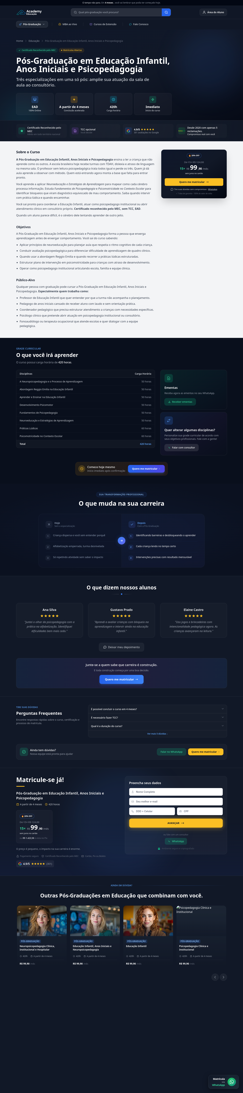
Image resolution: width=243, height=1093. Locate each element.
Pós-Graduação (32, 24)
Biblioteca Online (158, 1012)
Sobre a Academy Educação (77, 1007)
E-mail (195, 1028)
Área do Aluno (213, 12)
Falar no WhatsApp (171, 751)
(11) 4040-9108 (113, 1007)
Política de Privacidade (156, 1058)
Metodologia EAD (71, 1018)
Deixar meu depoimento (121, 647)
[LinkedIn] (158, 1022)
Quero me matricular (194, 182)
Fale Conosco (138, 24)
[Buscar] (166, 12)
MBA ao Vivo (67, 24)
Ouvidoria (198, 1034)
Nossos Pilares (70, 1012)
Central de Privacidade (214, 1058)
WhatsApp (176, 841)
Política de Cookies (185, 1058)
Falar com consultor (181, 447)
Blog (195, 1040)
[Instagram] (150, 1022)
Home (19, 40)
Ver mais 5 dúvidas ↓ (157, 733)
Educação (34, 40)
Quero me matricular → (146, 468)
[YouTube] (166, 1022)
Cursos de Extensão (103, 24)
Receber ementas (180, 401)
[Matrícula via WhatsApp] (223, 1082)
